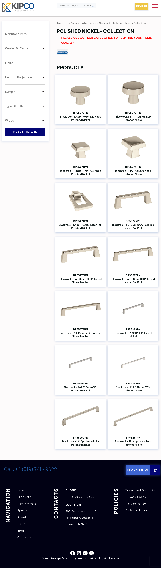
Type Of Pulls (14, 106)
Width (9, 121)
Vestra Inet (85, 558)
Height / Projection (18, 77)
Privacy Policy (135, 496)
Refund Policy (135, 503)
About (22, 517)
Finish (9, 63)
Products (62, 23)
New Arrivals (26, 503)
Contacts (24, 537)
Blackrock (105, 23)
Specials (23, 510)
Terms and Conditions (141, 490)
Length (10, 92)
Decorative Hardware (83, 23)
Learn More (138, 470)
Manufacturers (16, 34)
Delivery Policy (136, 510)
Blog (20, 530)
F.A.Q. (21, 523)
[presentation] (155, 561)
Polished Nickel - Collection (129, 23)
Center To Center (17, 48)
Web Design (53, 558)
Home (21, 490)
